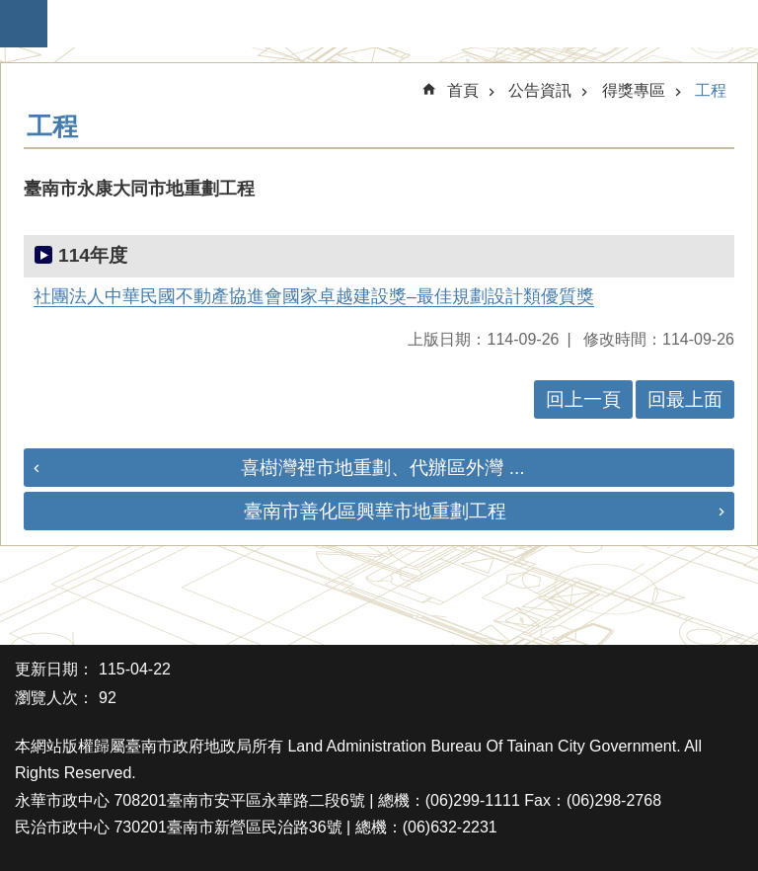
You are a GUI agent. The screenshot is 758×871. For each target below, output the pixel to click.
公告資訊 (539, 90)
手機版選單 (23, 23)
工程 (710, 90)
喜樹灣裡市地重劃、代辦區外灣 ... (382, 467)
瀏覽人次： (54, 697)
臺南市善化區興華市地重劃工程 (375, 511)
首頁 (463, 90)
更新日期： (54, 669)
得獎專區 (633, 90)
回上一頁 (583, 399)
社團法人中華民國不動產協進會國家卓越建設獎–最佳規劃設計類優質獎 (314, 296)
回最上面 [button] (684, 399)
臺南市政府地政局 (389, 23)
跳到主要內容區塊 (10, 10)
